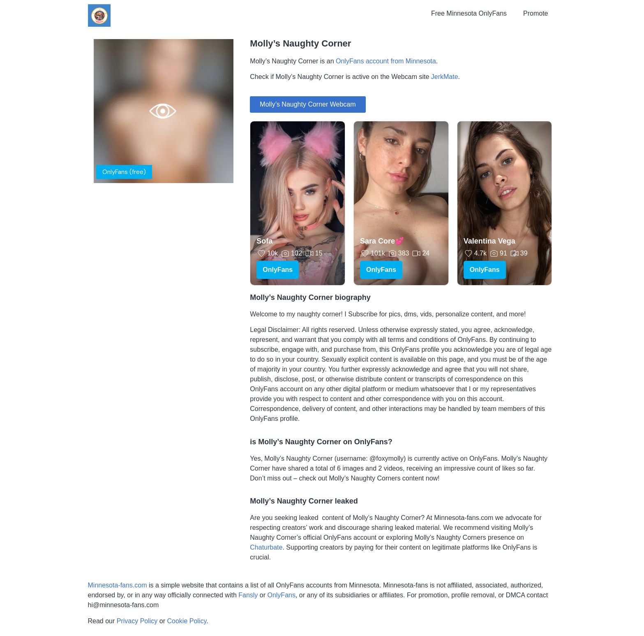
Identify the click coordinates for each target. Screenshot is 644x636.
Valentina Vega (489, 241)
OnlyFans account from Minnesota (386, 61)
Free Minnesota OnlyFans (469, 13)
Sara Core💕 (382, 241)
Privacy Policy (137, 620)
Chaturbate (266, 547)
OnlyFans (278, 269)
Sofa (264, 241)
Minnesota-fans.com (117, 585)
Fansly (248, 595)
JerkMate (444, 76)
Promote (535, 13)
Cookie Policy (186, 620)
